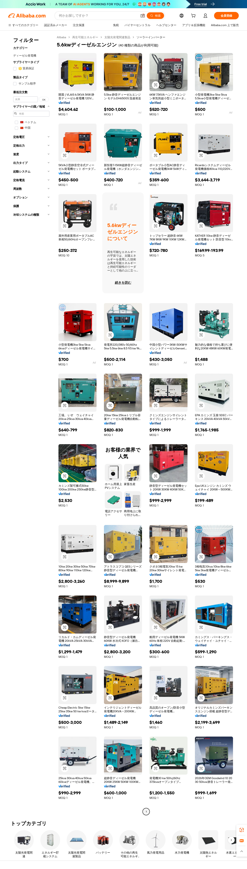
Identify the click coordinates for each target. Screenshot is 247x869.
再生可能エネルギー (85, 37)
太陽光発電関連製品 (117, 37)
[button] (142, 15)
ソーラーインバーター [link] (150, 37)
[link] (241, 830)
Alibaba (61, 37)
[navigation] (31, 425)
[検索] (155, 15)
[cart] (194, 16)
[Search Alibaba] (98, 15)
